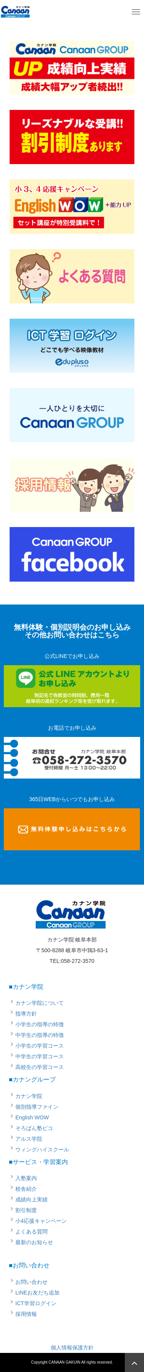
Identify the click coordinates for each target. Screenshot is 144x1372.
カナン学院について (39, 1003)
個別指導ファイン (36, 1107)
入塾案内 (26, 1178)
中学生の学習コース (39, 1056)
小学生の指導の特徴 (39, 1024)
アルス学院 (28, 1139)
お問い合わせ (31, 1282)
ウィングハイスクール (42, 1149)
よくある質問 (31, 1232)
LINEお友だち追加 (37, 1293)
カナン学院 (28, 1096)
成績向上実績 (31, 1199)
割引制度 (26, 1210)
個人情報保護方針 (72, 1348)
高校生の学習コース (39, 1067)
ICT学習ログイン (35, 1303)
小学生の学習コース (39, 1046)
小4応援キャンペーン (41, 1221)
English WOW (32, 1117)
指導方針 (26, 1014)
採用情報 (26, 1314)
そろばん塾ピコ (34, 1128)
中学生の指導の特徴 (39, 1035)
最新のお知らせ (34, 1242)
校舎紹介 (26, 1189)
